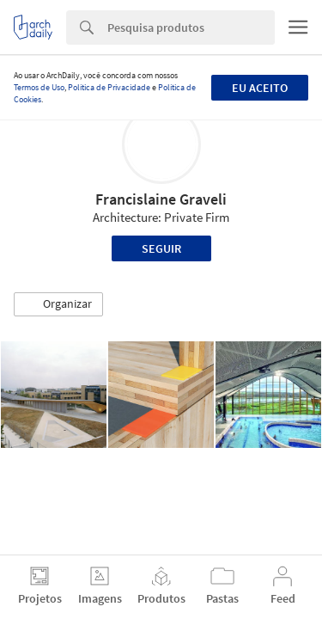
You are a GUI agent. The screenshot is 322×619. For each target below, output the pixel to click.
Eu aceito (260, 87)
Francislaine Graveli (161, 199)
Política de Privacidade (109, 87)
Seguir (161, 248)
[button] (58, 304)
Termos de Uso (39, 87)
